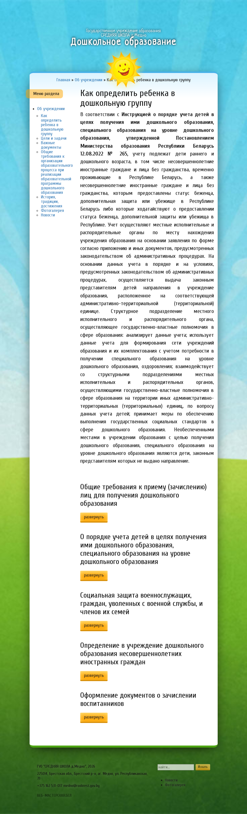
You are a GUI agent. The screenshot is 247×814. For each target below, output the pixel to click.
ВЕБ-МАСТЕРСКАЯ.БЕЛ (54, 795)
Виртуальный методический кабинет (178, 8)
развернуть (94, 517)
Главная (39, 8)
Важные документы (51, 145)
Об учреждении (66, 8)
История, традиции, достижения (51, 201)
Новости (48, 215)
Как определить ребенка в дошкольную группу (52, 124)
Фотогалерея (52, 210)
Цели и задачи (53, 138)
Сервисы (207, 8)
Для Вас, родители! (140, 8)
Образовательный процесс (102, 8)
